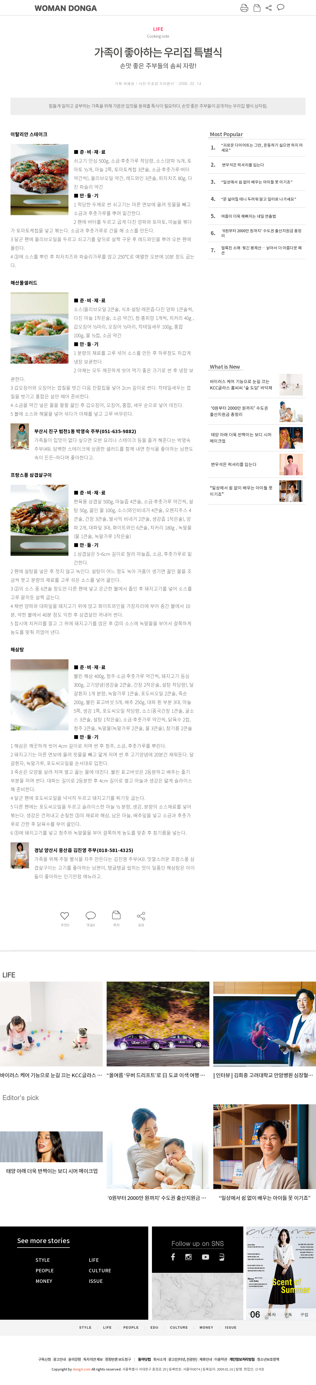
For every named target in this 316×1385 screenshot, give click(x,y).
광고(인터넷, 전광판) (182, 1359)
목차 (271, 1315)
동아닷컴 (144, 1359)
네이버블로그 (222, 1257)
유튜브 (205, 1257)
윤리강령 (74, 1359)
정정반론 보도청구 (118, 1359)
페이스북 (173, 1257)
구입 (304, 1315)
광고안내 (59, 1359)
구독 (288, 1315)
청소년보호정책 (268, 1359)
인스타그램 (188, 1257)
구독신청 (44, 1359)
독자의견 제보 (93, 1359)
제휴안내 (205, 1359)
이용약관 (220, 1359)
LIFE (158, 29)
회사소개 (159, 1359)
